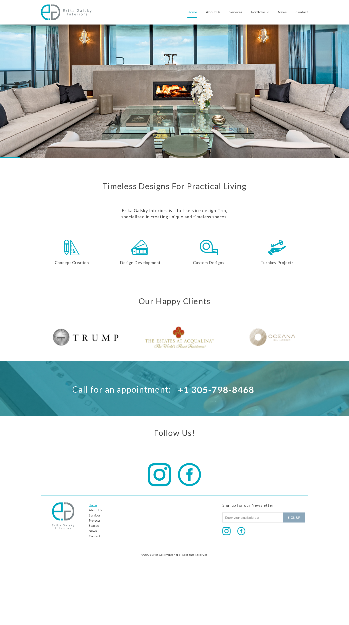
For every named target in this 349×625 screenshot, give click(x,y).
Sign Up (294, 517)
